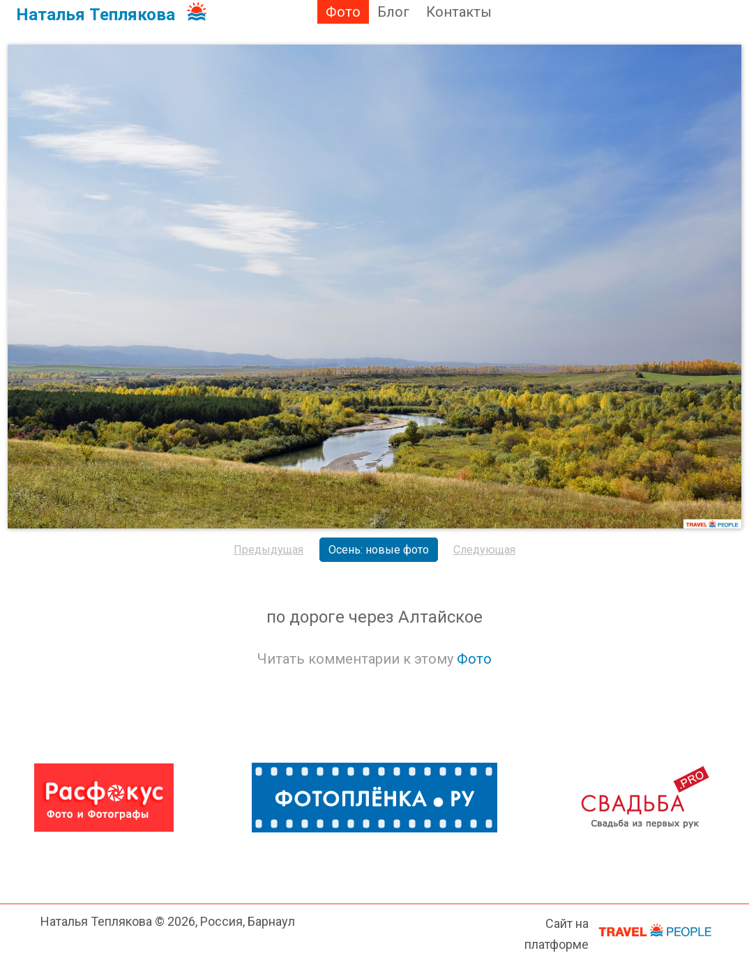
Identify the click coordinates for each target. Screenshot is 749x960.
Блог (393, 11)
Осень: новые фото (378, 549)
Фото (343, 11)
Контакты (459, 11)
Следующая (484, 549)
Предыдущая (268, 549)
